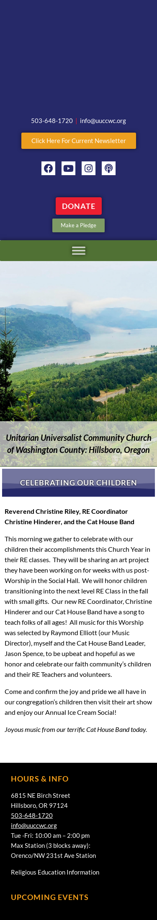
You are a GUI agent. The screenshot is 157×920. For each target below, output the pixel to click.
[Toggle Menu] (78, 250)
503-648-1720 (32, 815)
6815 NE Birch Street (40, 795)
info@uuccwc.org (34, 825)
